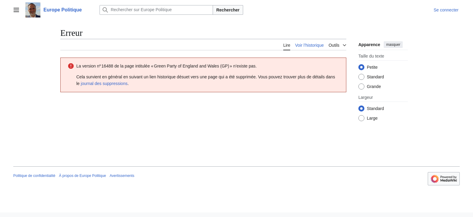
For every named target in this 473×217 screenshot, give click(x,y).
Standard (375, 76)
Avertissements (122, 176)
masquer (393, 44)
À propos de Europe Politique (82, 176)
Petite (372, 67)
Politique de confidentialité (34, 176)
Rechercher (228, 10)
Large (372, 118)
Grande (374, 86)
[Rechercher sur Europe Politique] (156, 10)
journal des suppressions (104, 83)
